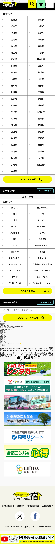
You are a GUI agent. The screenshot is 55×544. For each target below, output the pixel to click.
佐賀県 (9, 151)
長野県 (36, 78)
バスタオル (10, 232)
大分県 (36, 158)
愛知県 (9, 92)
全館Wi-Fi (10, 251)
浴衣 (36, 214)
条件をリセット (45, 190)
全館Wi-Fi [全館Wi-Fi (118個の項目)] (37, 350)
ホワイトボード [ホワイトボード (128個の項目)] (29, 352)
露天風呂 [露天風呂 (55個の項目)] (9, 350)
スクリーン (38, 258)
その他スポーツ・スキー (40, 283)
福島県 (9, 39)
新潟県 (9, 65)
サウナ (10, 245)
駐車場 (37, 232)
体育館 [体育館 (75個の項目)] (34, 354)
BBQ (9, 214)
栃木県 (9, 46)
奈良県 (9, 111)
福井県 (36, 72)
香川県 (9, 138)
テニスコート (11, 270)
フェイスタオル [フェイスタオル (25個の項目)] (38, 348)
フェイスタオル (39, 226)
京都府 (36, 98)
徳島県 (36, 131)
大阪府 (9, 105)
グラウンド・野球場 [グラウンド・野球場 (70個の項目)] (23, 354)
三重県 (36, 92)
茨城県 (36, 39)
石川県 (9, 72)
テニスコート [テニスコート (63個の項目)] (10, 355)
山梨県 (9, 78)
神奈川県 (37, 59)
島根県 (36, 118)
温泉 (9, 239)
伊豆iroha (2, 323)
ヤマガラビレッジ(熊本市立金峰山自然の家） (12, 326)
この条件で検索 (27, 290)
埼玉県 (9, 52)
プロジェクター (11, 258)
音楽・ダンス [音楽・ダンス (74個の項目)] (43, 354)
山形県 (36, 32)
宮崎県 (9, 164)
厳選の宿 (10, 207)
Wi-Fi (9, 220)
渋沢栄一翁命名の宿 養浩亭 (7, 328)
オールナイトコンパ (39, 245)
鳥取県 (9, 118)
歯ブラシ (10, 226)
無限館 (2, 324)
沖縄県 (9, 171)
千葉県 (36, 52)
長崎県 (36, 151)
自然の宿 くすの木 (5, 325)
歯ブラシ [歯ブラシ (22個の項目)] (31, 348)
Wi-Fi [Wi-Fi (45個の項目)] (20, 348)
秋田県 (9, 32)
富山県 (36, 65)
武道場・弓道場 (11, 283)
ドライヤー (38, 220)
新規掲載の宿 (38, 207)
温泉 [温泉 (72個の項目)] (4, 350)
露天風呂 (37, 239)
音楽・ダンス (38, 276)
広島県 (36, 125)
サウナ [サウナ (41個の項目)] (15, 351)
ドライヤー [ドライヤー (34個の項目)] (25, 348)
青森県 (36, 19)
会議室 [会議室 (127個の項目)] (45, 350)
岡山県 (9, 125)
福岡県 (36, 144)
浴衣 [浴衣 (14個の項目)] (17, 348)
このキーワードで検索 (27, 317)
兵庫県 (36, 105)
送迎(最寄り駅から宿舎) (40, 264)
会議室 (37, 251)
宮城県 (36, 26)
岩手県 (9, 26)
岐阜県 (9, 85)
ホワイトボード (11, 264)
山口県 (9, 131)
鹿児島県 (37, 164)
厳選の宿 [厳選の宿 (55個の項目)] (3, 348)
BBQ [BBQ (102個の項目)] (14, 348)
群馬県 (36, 46)
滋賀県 (9, 98)
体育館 (10, 276)
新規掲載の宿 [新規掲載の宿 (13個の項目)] (9, 348)
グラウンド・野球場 (39, 270)
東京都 (9, 59)
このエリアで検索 (27, 179)
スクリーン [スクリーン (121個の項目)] (16, 352)
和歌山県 (37, 111)
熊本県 (9, 158)
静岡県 (36, 85)
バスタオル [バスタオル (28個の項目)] (45, 348)
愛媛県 (36, 138)
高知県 (9, 144)
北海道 (9, 19)
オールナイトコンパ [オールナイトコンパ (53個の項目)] (25, 350)
